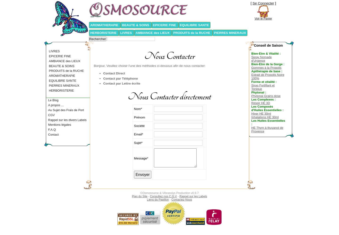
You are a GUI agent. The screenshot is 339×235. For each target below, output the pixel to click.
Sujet (137, 143)
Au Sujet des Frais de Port (66, 110)
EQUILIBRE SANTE (194, 25)
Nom (137, 109)
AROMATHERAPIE (104, 25)
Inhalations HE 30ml (265, 117)
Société (139, 126)
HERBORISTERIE (104, 33)
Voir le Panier (263, 18)
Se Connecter (263, 3)
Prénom (139, 117)
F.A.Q (52, 129)
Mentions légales (59, 124)
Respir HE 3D (260, 103)
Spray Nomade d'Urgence (261, 58)
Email (138, 134)
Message (140, 158)
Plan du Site (139, 196)
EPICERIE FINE (165, 25)
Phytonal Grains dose (266, 96)
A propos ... (56, 105)
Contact (53, 134)
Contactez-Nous (181, 199)
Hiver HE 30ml (261, 113)
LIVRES (126, 33)
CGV (51, 115)
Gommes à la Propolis (266, 67)
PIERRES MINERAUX (230, 33)
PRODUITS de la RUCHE (192, 33)
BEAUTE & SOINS (136, 25)
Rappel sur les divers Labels (67, 120)
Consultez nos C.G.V (163, 196)
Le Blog (53, 100)
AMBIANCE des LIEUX (153, 33)
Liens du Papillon (158, 199)
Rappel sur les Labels (193, 196)
